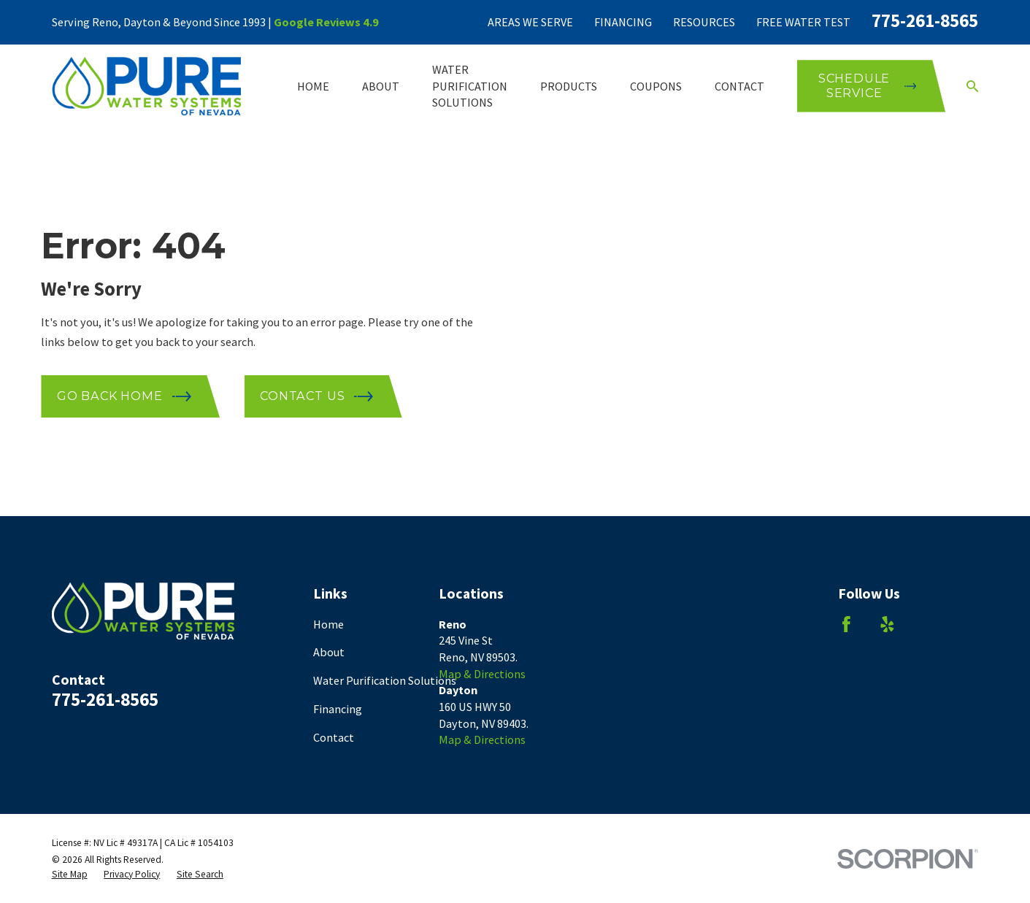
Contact (333, 737)
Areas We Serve (530, 22)
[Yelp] (887, 624)
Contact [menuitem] (739, 86)
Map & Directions (482, 673)
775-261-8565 (925, 20)
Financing (623, 22)
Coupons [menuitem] (656, 86)
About (329, 652)
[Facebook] (846, 624)
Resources (704, 22)
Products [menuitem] (568, 86)
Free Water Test (803, 22)
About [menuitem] (380, 86)
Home (328, 624)
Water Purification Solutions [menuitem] (469, 85)
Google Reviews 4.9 (326, 22)
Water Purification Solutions (384, 680)
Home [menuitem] (313, 86)
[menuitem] (70, 875)
